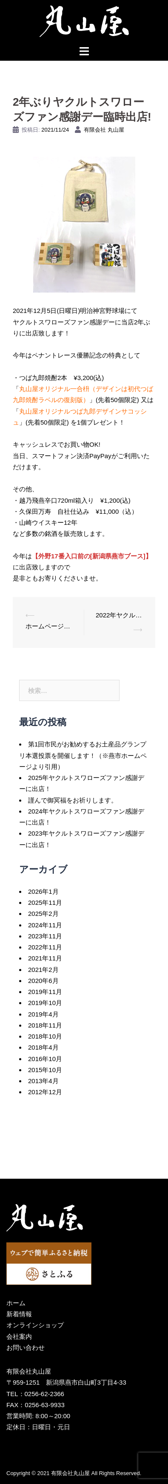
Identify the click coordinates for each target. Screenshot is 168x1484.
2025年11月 (45, 902)
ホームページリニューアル (49, 626)
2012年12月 (45, 1091)
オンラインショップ (35, 1325)
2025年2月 (43, 913)
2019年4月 (43, 1014)
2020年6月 (43, 980)
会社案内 (19, 1336)
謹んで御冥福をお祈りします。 (72, 800)
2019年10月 (45, 1002)
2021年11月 (45, 958)
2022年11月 (45, 947)
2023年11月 (45, 936)
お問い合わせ (25, 1347)
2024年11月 (45, 925)
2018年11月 (45, 1025)
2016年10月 (45, 1058)
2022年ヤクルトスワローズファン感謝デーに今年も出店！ (119, 615)
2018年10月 (45, 1036)
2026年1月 (43, 891)
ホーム (16, 1303)
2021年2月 (43, 969)
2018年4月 (43, 1047)
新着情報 (19, 1314)
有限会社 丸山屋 (104, 130)
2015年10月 (45, 1069)
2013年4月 (43, 1080)
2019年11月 (45, 991)
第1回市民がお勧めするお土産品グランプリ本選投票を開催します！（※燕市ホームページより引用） (83, 755)
